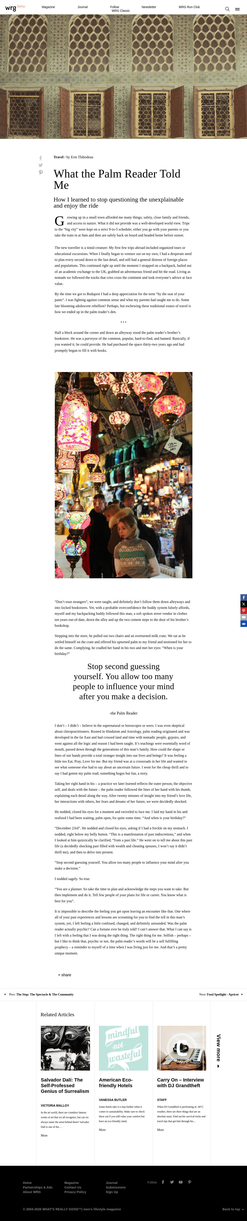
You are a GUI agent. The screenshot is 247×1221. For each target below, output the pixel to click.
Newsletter (149, 7)
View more (237, 1051)
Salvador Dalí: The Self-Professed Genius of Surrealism (50, 1085)
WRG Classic (121, 10)
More (26, 1130)
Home (27, 1178)
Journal (83, 7)
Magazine (48, 7)
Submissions (116, 1182)
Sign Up (112, 1187)
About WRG (32, 1187)
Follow (114, 7)
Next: (221, 994)
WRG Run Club (189, 7)
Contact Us (72, 1182)
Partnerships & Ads (38, 1182)
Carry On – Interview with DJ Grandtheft (192, 1082)
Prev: (39, 994)
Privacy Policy (75, 1187)
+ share (64, 975)
